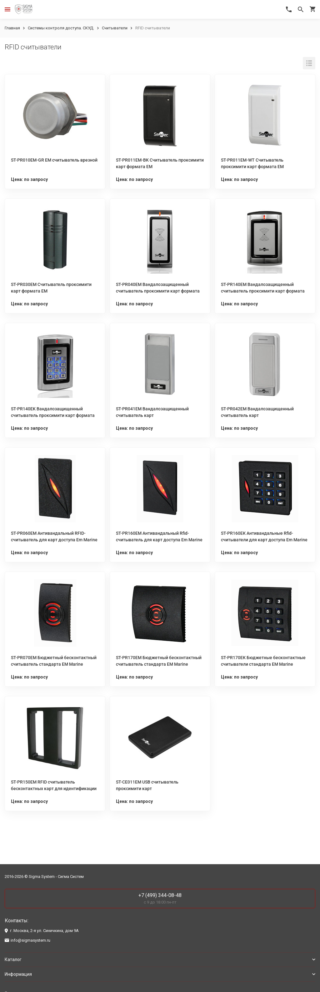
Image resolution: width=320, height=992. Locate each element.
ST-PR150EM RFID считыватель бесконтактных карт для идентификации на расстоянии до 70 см (54, 788)
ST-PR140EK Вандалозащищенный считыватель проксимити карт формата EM (53, 415)
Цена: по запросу (29, 179)
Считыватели (115, 28)
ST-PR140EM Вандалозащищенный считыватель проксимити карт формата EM (263, 291)
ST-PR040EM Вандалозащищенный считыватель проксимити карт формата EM (158, 291)
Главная (12, 28)
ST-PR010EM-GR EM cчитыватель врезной (54, 160)
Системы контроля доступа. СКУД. (61, 28)
